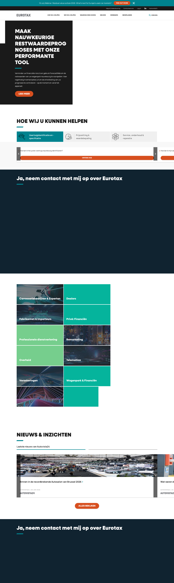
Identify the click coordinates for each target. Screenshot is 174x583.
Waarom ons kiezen (88, 15)
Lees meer (24, 94)
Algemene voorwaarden (119, 571)
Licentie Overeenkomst (51, 571)
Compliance (152, 571)
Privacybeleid (84, 571)
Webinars (114, 15)
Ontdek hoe (87, 158)
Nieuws (103, 15)
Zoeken (153, 15)
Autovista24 (153, 8)
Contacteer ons (128, 8)
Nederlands (127, 15)
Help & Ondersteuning (113, 8)
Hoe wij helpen (53, 15)
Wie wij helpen (70, 15)
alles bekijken (87, 444)
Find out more (122, 3)
